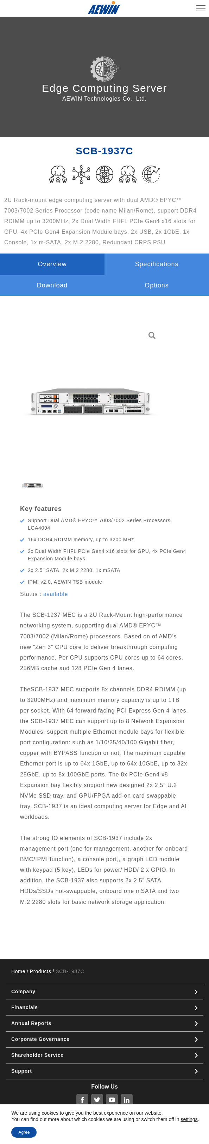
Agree (24, 1132)
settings (188, 1119)
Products (40, 971)
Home (18, 971)
